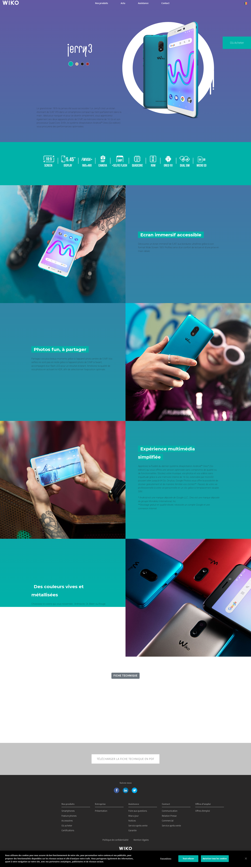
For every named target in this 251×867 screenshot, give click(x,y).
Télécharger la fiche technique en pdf (125, 759)
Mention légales (141, 839)
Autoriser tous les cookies (215, 859)
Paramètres (165, 859)
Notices (132, 820)
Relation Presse (169, 815)
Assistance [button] (143, 3)
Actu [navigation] (123, 3)
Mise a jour (133, 815)
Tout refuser (188, 859)
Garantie (132, 830)
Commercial (168, 820)
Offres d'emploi (202, 810)
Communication (169, 810)
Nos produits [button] (101, 3)
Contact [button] (165, 3)
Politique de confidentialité (115, 839)
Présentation (101, 810)
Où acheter (237, 43)
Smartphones (68, 810)
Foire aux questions (137, 810)
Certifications (67, 830)
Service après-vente (137, 825)
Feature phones (69, 815)
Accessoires (67, 820)
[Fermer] (245, 858)
